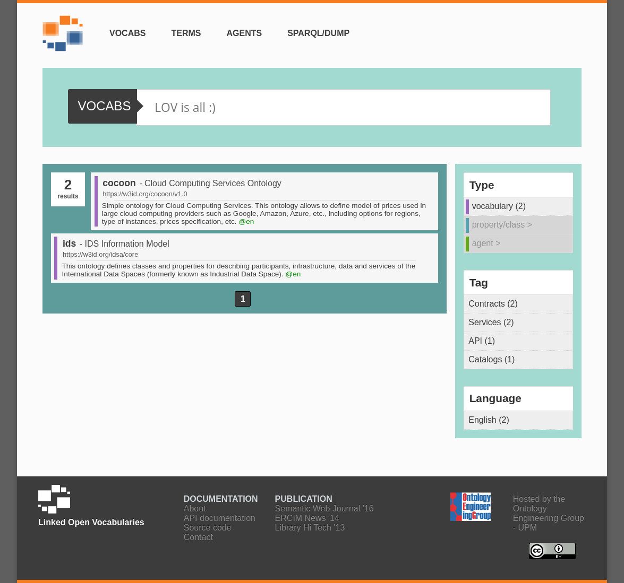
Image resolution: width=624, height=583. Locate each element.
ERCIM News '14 (307, 518)
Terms (186, 33)
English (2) (488, 419)
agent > (486, 243)
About (195, 508)
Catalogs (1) (491, 359)
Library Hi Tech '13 (310, 527)
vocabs (104, 106)
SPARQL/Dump (318, 33)
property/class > (502, 224)
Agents (244, 33)
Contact (198, 537)
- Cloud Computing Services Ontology (210, 183)
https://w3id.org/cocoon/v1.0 (144, 194)
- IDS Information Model (124, 243)
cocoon (119, 183)
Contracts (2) (492, 303)
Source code (208, 527)
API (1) (481, 340)
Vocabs (127, 33)
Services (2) (491, 322)
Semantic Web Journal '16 (324, 508)
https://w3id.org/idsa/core (100, 254)
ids (69, 243)
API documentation (219, 518)
